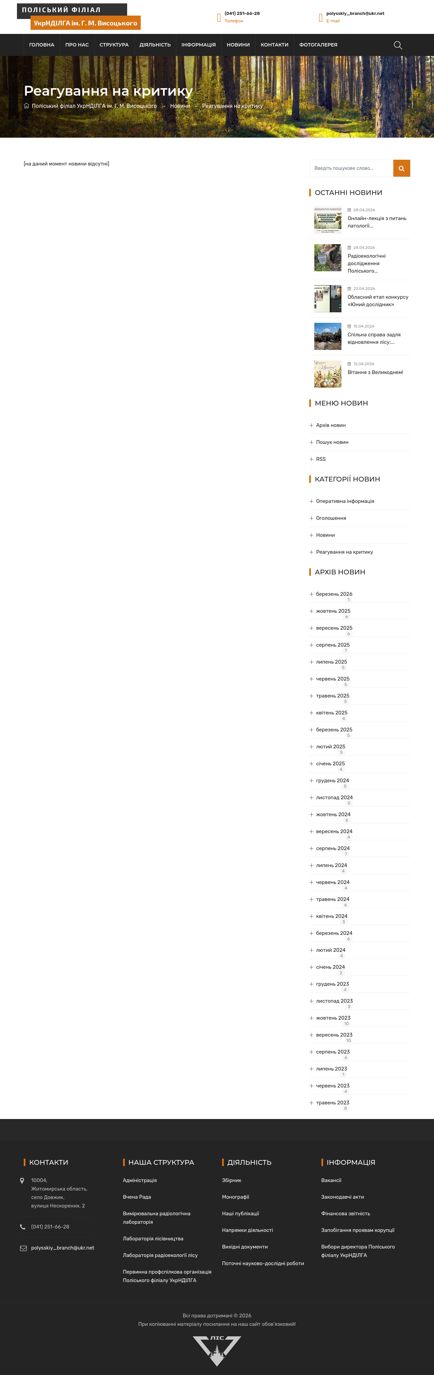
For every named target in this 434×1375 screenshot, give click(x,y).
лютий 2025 (330, 747)
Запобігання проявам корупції (358, 1230)
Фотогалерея (318, 45)
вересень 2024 (334, 831)
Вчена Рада (137, 1197)
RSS (321, 459)
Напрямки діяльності (247, 1230)
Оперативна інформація (345, 501)
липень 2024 (331, 865)
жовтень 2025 (333, 611)
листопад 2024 (334, 797)
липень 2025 (331, 662)
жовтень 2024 (333, 814)
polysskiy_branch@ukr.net (355, 13)
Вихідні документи (245, 1247)
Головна (41, 45)
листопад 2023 (334, 1001)
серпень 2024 (333, 848)
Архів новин (331, 425)
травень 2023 (332, 1103)
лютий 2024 (331, 950)
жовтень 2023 (333, 1018)
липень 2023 (331, 1069)
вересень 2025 (334, 628)
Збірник (231, 1180)
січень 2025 (330, 764)
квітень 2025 (332, 713)
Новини (238, 45)
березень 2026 (334, 594)
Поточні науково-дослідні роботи (263, 1263)
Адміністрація (140, 1180)
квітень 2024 (332, 916)
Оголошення (331, 518)
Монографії (235, 1197)
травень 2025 (332, 696)
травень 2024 (332, 899)
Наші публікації (240, 1214)
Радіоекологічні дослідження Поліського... (367, 263)
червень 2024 (333, 882)
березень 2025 (334, 730)
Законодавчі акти (342, 1197)
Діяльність (155, 45)
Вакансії (331, 1180)
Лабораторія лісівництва (153, 1239)
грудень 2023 (332, 984)
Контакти (275, 45)
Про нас (76, 45)
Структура (114, 45)
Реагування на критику (344, 552)
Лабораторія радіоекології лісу (160, 1255)
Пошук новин (332, 442)
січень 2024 (330, 967)
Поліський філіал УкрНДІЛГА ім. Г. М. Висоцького (94, 106)
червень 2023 (333, 1086)
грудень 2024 (332, 781)
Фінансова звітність (345, 1214)
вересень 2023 (334, 1035)
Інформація (198, 45)
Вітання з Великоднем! (375, 372)
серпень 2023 (333, 1052)
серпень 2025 (333, 645)
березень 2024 (334, 933)
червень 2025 (333, 679)
